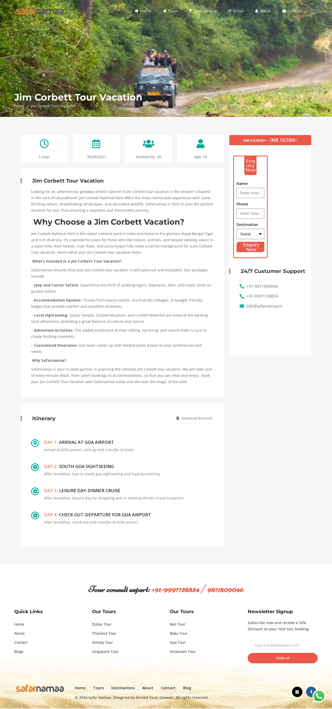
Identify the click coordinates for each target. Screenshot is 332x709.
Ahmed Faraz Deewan (159, 697)
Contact (292, 11)
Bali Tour (177, 624)
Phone (242, 203)
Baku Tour (179, 633)
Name (242, 183)
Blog (191, 688)
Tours (170, 11)
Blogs (236, 11)
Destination (247, 224)
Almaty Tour (102, 642)
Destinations (202, 11)
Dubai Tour (102, 624)
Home (143, 11)
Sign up (283, 658)
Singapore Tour (105, 652)
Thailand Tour (104, 633)
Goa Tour (178, 642)
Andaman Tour (183, 652)
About (263, 11)
